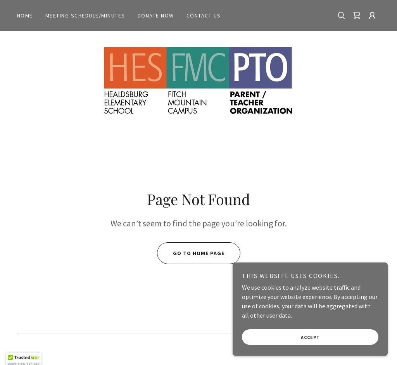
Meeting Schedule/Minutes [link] (85, 15)
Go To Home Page (190, 253)
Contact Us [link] (203, 15)
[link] (356, 15)
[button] (372, 15)
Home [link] (25, 15)
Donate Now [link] (156, 15)
